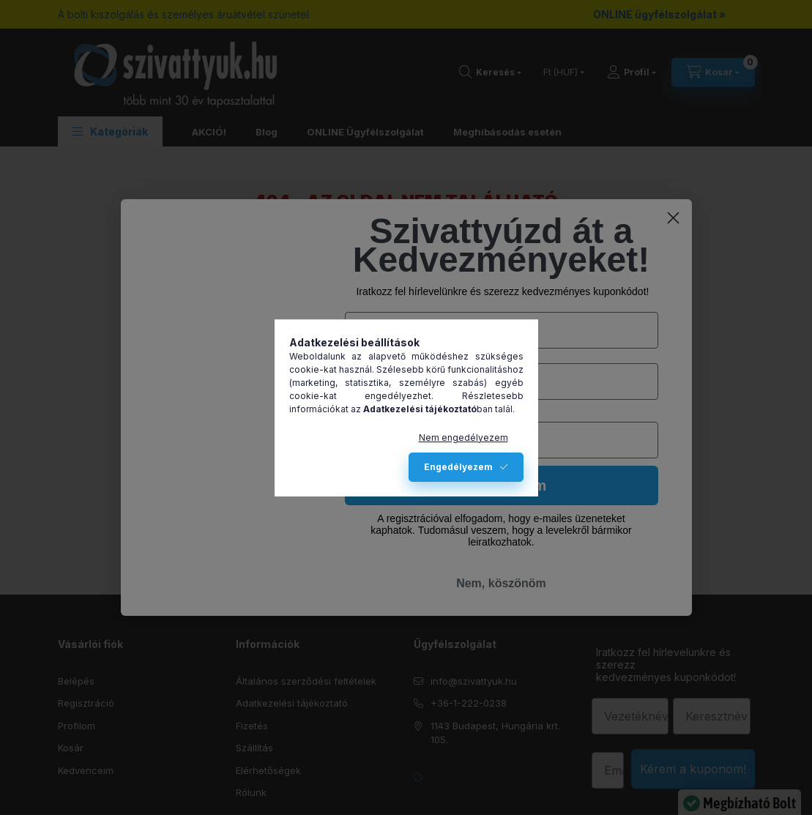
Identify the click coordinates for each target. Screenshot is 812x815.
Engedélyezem (458, 466)
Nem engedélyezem (463, 437)
